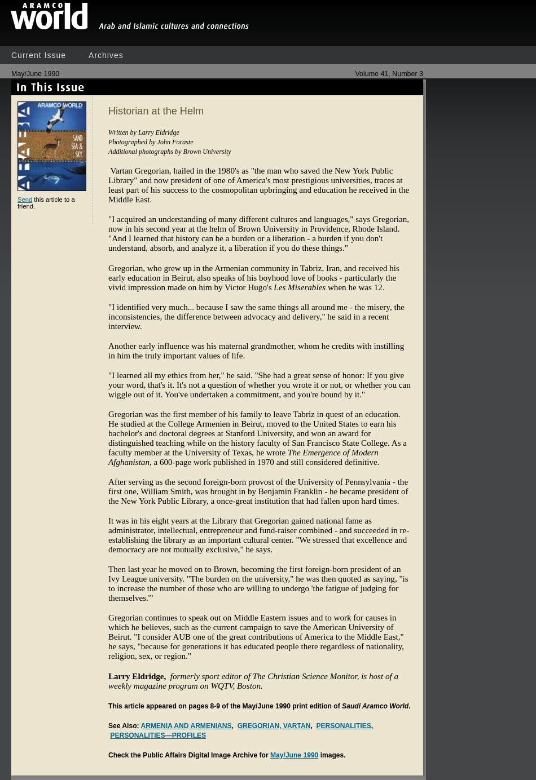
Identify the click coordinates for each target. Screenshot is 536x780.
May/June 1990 (294, 755)
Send (24, 199)
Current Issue (38, 55)
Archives (106, 55)
